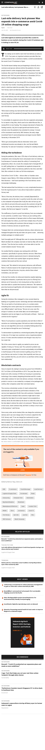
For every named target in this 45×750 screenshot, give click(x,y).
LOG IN (22, 470)
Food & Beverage (25, 489)
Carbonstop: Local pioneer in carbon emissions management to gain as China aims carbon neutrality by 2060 (23, 585)
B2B (4, 489)
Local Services (38, 489)
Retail (32, 493)
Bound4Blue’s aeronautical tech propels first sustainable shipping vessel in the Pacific (22, 592)
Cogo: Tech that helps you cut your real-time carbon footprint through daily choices (19, 674)
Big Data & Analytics (8, 502)
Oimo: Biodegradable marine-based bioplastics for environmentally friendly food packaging (20, 598)
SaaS (22, 506)
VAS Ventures (7, 519)
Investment (4, 693)
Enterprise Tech (18, 498)
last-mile (16, 515)
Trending (4, 560)
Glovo (12, 510)
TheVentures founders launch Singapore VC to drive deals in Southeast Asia (21, 689)
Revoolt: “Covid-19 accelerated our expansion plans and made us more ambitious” (22, 540)
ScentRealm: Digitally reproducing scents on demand (21, 604)
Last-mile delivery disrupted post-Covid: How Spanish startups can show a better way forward (22, 548)
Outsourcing (6, 498)
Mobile (4, 510)
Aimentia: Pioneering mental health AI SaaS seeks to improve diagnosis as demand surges (23, 610)
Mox (32, 515)
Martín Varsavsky (19, 519)
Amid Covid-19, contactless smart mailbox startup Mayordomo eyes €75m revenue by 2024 (21, 563)
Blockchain (21, 502)
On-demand (23, 493)
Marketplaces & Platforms (10, 506)
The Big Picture (7, 545)
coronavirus (21, 510)
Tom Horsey (6, 515)
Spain (3, 27)
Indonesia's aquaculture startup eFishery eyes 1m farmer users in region (21, 704)
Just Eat (25, 515)
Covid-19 (31, 510)
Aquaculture (4, 708)
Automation (30, 498)
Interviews (5, 15)
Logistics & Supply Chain (9, 493)
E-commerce (12, 489)
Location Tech (32, 506)
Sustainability (5, 677)
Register (28, 475)
